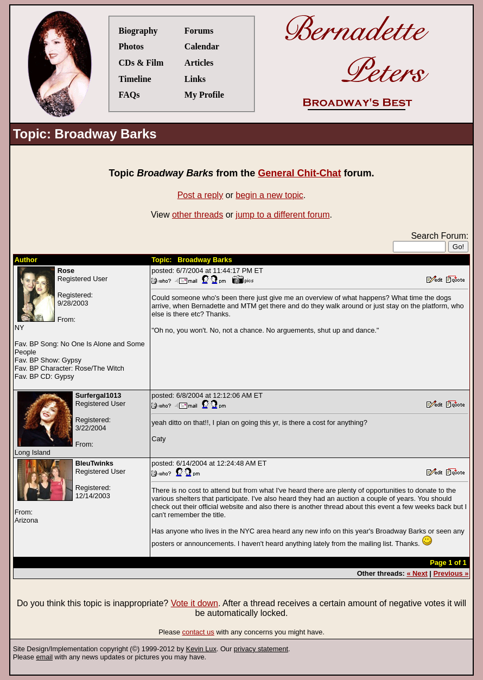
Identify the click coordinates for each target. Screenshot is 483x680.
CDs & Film (141, 62)
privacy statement (261, 649)
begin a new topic (269, 195)
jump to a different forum (282, 214)
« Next (416, 573)
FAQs (129, 94)
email (44, 657)
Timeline (135, 79)
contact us (198, 632)
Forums (199, 30)
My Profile (204, 94)
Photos (131, 46)
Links (195, 79)
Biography (138, 30)
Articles (199, 62)
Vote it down (194, 603)
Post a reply (200, 195)
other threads (197, 214)
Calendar (202, 46)
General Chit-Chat (299, 173)
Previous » (451, 573)
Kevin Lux (201, 649)
